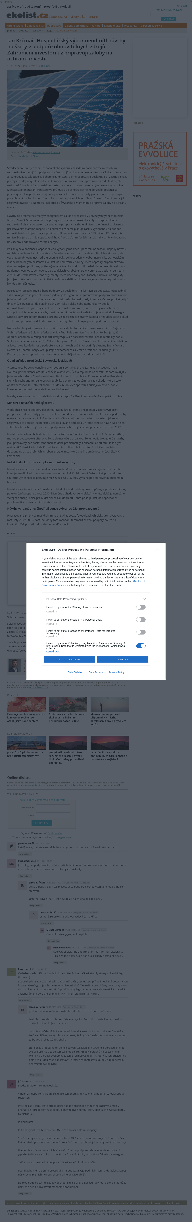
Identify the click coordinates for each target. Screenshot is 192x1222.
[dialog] (96, 611)
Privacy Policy (116, 672)
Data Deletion (75, 672)
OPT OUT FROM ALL (69, 659)
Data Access (96, 672)
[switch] (141, 607)
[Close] (158, 550)
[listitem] (96, 599)
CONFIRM (123, 659)
